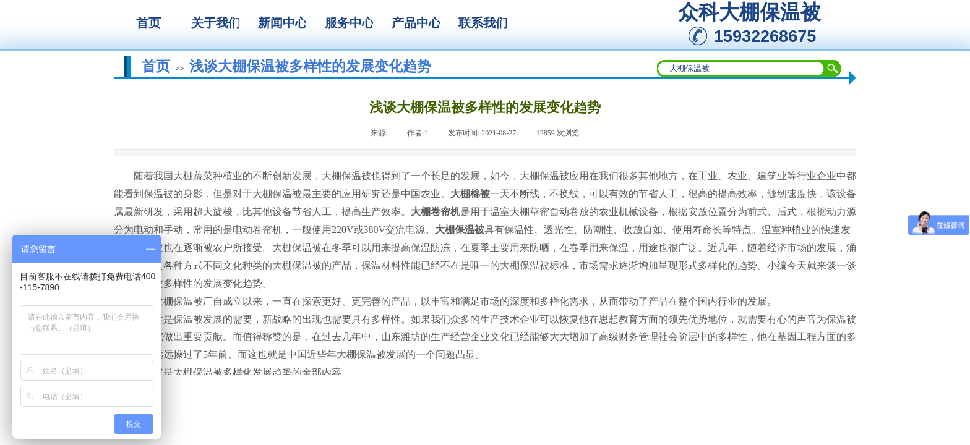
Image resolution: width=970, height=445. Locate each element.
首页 (156, 66)
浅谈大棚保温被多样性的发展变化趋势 (310, 66)
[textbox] (741, 68)
